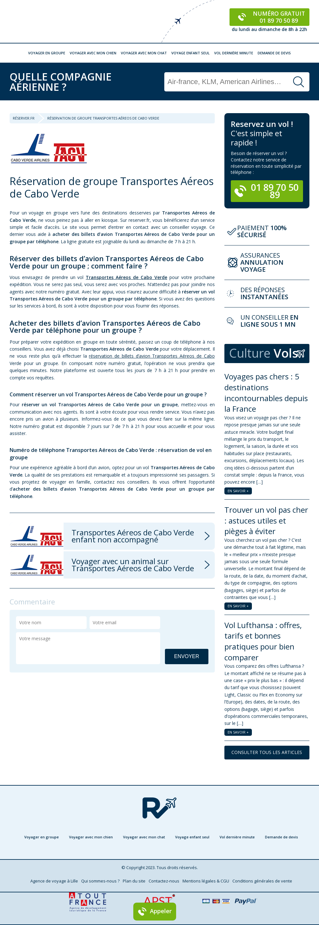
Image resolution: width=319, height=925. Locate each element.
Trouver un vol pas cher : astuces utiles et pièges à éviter (266, 520)
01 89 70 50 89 (266, 190)
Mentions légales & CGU (206, 881)
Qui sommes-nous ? (100, 881)
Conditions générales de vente (262, 881)
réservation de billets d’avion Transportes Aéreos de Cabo (151, 356)
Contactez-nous (164, 881)
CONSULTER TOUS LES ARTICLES (266, 752)
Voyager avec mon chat (144, 53)
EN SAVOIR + (238, 490)
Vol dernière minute (233, 53)
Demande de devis (274, 53)
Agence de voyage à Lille (54, 881)
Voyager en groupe (46, 53)
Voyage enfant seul (190, 53)
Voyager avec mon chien (93, 53)
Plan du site (134, 881)
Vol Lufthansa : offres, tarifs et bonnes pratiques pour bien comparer (263, 641)
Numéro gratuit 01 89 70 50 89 (269, 17)
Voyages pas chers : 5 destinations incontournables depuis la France (266, 392)
